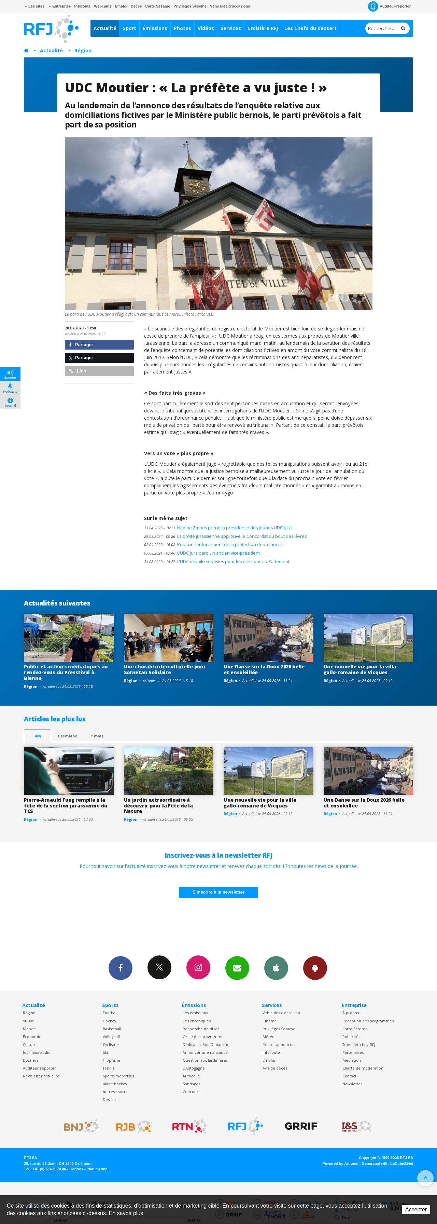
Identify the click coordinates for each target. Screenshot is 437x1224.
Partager (81, 344)
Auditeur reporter (39, 1068)
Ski (105, 1052)
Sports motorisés (118, 1076)
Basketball (112, 1028)
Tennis (108, 1068)
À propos (350, 1012)
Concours (191, 1091)
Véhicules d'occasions (230, 6)
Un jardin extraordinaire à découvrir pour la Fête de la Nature (158, 806)
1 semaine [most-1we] (67, 735)
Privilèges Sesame (279, 1028)
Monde (29, 1028)
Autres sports (115, 1091)
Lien (77, 370)
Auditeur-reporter (389, 6)
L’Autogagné (194, 1068)
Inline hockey (115, 1084)
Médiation (351, 1060)
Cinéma (270, 1021)
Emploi (121, 6)
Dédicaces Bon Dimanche (206, 1044)
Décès (136, 6)
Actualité (105, 28)
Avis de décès (275, 1068)
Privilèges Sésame (190, 6)
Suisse (28, 1021)
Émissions (155, 28)
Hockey (109, 1021)
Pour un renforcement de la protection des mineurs (213, 544)
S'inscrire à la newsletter (218, 892)
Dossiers (30, 1060)
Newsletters (237, 967)
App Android (315, 967)
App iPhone (276, 967)
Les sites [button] (34, 6)
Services (231, 28)
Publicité (350, 1036)
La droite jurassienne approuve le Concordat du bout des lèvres (225, 536)
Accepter (416, 1209)
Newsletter (352, 1084)
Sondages (191, 1084)
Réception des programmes (368, 1021)
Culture (30, 1044)
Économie (32, 1036)
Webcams (102, 6)
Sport (129, 28)
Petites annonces (278, 1044)
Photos (182, 28)
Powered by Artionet (340, 1163)
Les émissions (195, 1012)
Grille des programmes (204, 1036)
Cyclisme (111, 1044)
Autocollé (191, 1076)
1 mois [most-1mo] (97, 735)
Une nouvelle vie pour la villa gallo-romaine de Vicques (360, 669)
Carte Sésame (157, 6)
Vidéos (206, 28)
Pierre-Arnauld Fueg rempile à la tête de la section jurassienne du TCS (66, 806)
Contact (349, 1076)
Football (110, 1012)
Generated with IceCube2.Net (387, 1163)
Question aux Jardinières (205, 1060)
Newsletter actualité (41, 1076)
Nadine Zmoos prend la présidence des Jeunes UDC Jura (218, 528)
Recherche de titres (201, 1028)
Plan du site (96, 1169)
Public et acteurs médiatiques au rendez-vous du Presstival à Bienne (66, 672)
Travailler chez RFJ (358, 1044)
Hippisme (111, 1060)
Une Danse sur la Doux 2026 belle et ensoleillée (264, 669)
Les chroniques (197, 1021)
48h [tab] (37, 735)
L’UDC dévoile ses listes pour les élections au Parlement (217, 562)
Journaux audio (37, 1052)
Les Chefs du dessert (310, 28)
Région (82, 50)
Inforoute (82, 6)
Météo (268, 1036)
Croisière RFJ (263, 28)
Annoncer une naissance (205, 1052)
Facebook (120, 967)
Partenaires (353, 1052)
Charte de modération (362, 1068)
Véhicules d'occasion (281, 1012)
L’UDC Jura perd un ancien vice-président (202, 553)
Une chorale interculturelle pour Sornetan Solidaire (165, 669)
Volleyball (111, 1036)
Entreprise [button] (59, 6)
